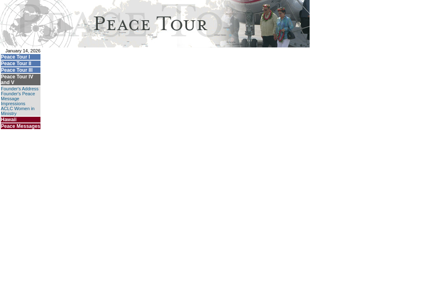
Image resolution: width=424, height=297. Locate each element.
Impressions (13, 103)
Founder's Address (19, 88)
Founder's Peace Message (18, 96)
